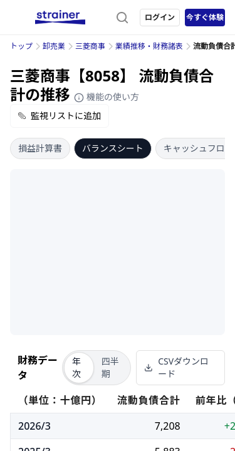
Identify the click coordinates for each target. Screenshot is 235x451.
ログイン (160, 17)
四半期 (110, 367)
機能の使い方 (106, 97)
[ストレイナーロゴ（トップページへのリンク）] (60, 17)
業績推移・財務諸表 (149, 46)
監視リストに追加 (59, 116)
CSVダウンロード (176, 367)
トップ (21, 46)
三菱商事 (90, 46)
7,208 (167, 426)
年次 (76, 367)
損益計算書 (40, 148)
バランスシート (113, 148)
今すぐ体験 (205, 17)
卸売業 (54, 46)
